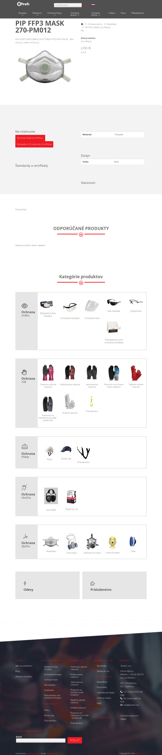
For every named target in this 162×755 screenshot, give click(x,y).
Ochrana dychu (95, 24)
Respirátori (112, 24)
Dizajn (85, 155)
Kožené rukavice (70, 413)
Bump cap (66, 458)
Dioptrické (136, 311)
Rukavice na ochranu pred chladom (114, 385)
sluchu (28, 496)
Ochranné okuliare (70, 318)
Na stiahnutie (25, 131)
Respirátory (102, 682)
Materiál (87, 134)
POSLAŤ (75, 740)
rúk (28, 380)
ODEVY (97, 708)
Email (19, 736)
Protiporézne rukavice (70, 384)
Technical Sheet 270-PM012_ (30, 138)
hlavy (28, 455)
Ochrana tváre (91, 318)
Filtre (132, 551)
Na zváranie (114, 311)
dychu (28, 544)
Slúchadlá (51, 510)
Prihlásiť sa (140, 5)
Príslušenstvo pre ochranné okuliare (113, 341)
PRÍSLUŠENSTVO (102, 717)
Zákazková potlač (23, 676)
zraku (28, 313)
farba (85, 162)
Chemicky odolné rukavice (48, 385)
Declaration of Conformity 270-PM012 (34, 144)
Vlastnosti (88, 182)
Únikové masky (113, 552)
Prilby (49, 459)
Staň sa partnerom (23, 666)
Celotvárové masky (92, 553)
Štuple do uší (71, 509)
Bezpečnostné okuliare (48, 314)
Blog (17, 671)
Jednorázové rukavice (92, 385)
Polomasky (72, 553)
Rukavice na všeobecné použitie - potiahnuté (48, 418)
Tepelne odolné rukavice (136, 385)
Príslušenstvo (92, 411)
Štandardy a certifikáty (31, 165)
